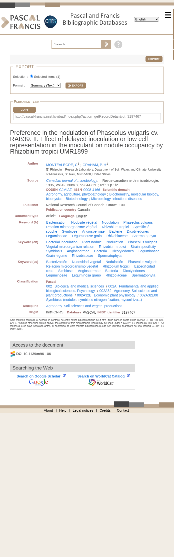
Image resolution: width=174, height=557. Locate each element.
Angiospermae (93, 231)
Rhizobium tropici (115, 227)
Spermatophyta (144, 236)
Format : (19, 85)
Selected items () (47, 77)
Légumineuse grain (87, 236)
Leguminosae (56, 236)
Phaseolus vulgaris (138, 222)
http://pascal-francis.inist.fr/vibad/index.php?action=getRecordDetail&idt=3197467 (78, 116)
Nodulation (110, 222)
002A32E (84, 295)
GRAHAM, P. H (94, 165)
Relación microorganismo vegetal (72, 266)
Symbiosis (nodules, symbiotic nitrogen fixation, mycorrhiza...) (94, 300)
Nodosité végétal (84, 222)
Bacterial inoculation (62, 242)
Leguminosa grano (86, 275)
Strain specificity (143, 247)
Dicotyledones (138, 231)
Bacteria (100, 251)
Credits (105, 410)
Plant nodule (92, 242)
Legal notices (83, 410)
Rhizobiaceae (117, 236)
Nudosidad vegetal (86, 262)
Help (62, 410)
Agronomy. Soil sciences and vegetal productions (84, 306)
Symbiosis (54, 251)
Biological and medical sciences (79, 286)
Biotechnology (77, 199)
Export (154, 59)
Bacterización (56, 262)
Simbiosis (65, 271)
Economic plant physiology (115, 295)
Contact (123, 410)
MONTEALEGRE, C (62, 165)
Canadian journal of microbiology (71, 181)
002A (112, 286)
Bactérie (115, 231)
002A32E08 (149, 295)
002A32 (106, 291)
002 (49, 286)
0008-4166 (92, 190)
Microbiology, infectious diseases (116, 199)
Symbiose (69, 231)
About (48, 410)
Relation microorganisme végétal (71, 227)
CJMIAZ (65, 190)
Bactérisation (56, 222)
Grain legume (56, 256)
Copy (24, 109)
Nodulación (114, 262)
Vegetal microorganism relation (70, 247)
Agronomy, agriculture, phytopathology (76, 194)
